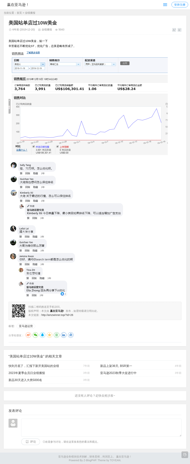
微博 (28, 335)
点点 (70, 335)
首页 (19, 12)
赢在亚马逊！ (18, 5)
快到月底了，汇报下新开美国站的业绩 (34, 365)
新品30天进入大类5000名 (25, 380)
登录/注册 (179, 4)
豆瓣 (56, 335)
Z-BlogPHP (89, 460)
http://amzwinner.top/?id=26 (57, 314)
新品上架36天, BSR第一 (116, 365)
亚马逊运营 (26, 326)
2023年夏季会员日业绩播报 (27, 373)
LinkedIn (63, 335)
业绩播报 (30, 12)
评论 (33, 441)
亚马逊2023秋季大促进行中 (118, 373)
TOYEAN (115, 460)
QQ (42, 335)
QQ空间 (49, 335)
